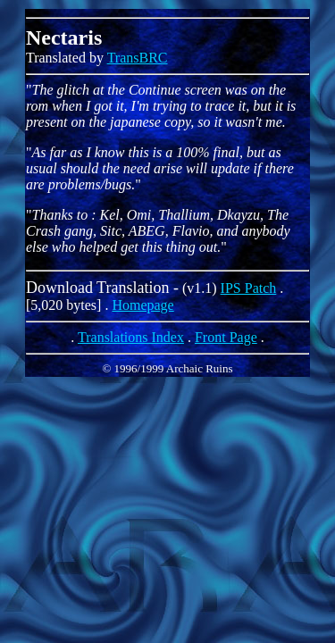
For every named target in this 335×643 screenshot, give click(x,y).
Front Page (226, 337)
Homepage (142, 305)
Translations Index (131, 337)
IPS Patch (249, 288)
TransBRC (137, 57)
